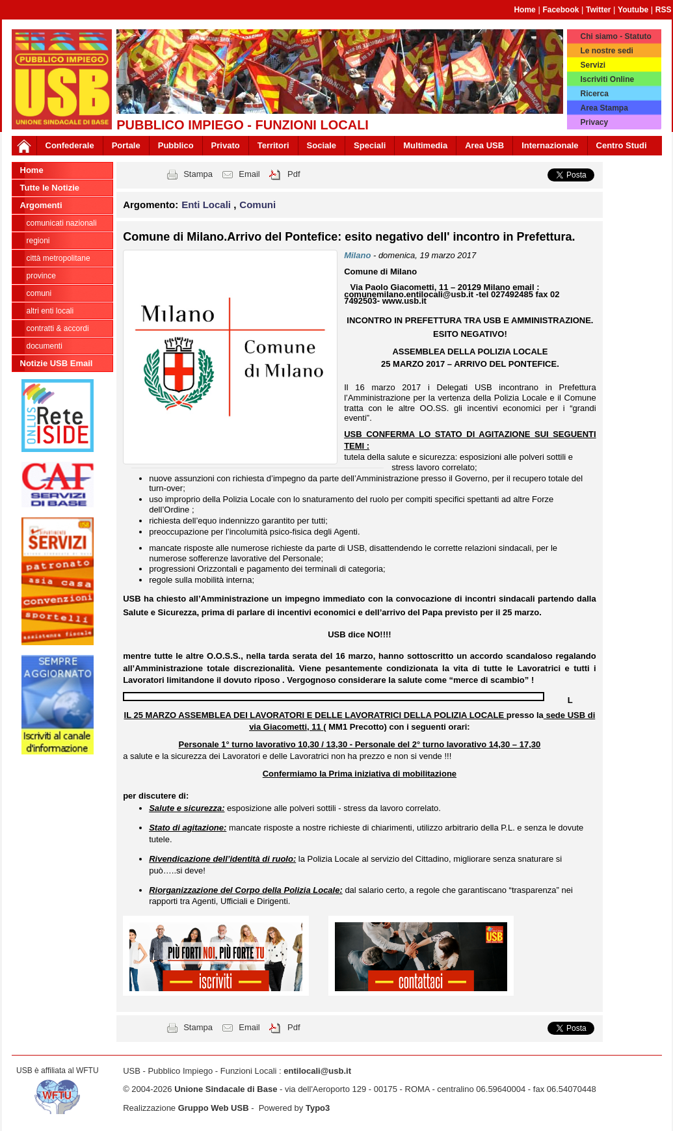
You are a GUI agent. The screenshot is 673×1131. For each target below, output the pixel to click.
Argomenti (41, 205)
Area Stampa (603, 108)
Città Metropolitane (58, 258)
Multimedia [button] (425, 145)
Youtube (633, 9)
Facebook (560, 9)
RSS (663, 9)
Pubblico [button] (176, 145)
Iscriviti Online (607, 79)
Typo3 (318, 1108)
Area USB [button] (484, 145)
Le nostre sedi (606, 50)
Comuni (39, 293)
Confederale (70, 145)
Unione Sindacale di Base (225, 1089)
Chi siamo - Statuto (615, 36)
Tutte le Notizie (49, 188)
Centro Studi (621, 145)
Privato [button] (225, 145)
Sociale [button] (322, 145)
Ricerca (594, 93)
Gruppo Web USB (213, 1108)
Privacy (594, 122)
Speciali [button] (370, 145)
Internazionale (549, 145)
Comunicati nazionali (62, 223)
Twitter (598, 9)
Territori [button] (273, 145)
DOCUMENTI (44, 346)
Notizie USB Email (56, 363)
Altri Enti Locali (50, 310)
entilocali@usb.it (317, 1071)
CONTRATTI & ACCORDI (58, 328)
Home (524, 9)
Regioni (38, 240)
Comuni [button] (257, 204)
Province (41, 275)
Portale (126, 145)
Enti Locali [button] (207, 204)
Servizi (592, 65)
